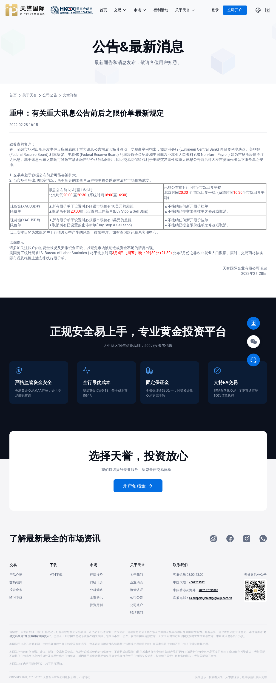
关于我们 (136, 574)
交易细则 (15, 582)
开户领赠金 (138, 486)
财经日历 (96, 582)
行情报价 (96, 574)
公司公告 (50, 95)
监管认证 (136, 590)
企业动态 (136, 582)
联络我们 (136, 612)
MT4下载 (15, 597)
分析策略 (96, 590)
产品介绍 (15, 574)
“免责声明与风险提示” (37, 636)
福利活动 (161, 10)
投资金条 (15, 590)
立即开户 (235, 10)
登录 (215, 10)
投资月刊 (96, 605)
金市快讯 (96, 597)
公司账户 (136, 605)
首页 (103, 10)
